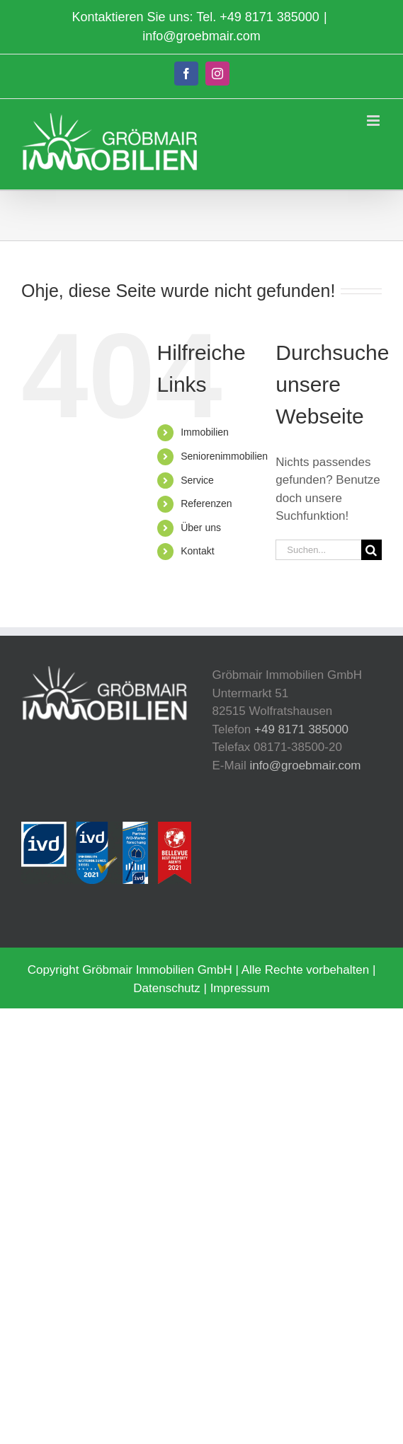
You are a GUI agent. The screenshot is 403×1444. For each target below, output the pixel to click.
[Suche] (371, 550)
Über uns (201, 527)
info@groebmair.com (201, 36)
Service (197, 480)
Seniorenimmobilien (224, 456)
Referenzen (206, 503)
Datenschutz (166, 988)
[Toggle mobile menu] (374, 120)
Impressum (240, 988)
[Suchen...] (318, 550)
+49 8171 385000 (269, 17)
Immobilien (205, 432)
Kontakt (197, 551)
